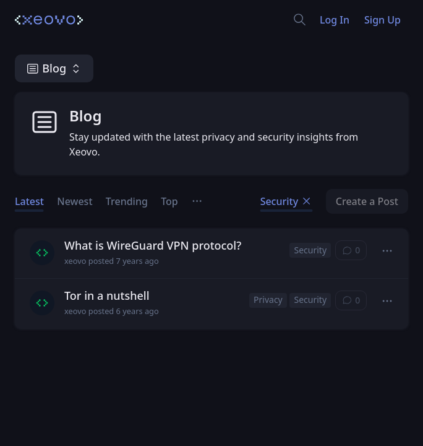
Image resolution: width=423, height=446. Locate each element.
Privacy (268, 299)
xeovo (75, 261)
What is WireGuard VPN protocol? (152, 245)
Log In (334, 20)
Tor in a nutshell (107, 295)
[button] (387, 251)
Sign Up (382, 20)
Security (286, 201)
